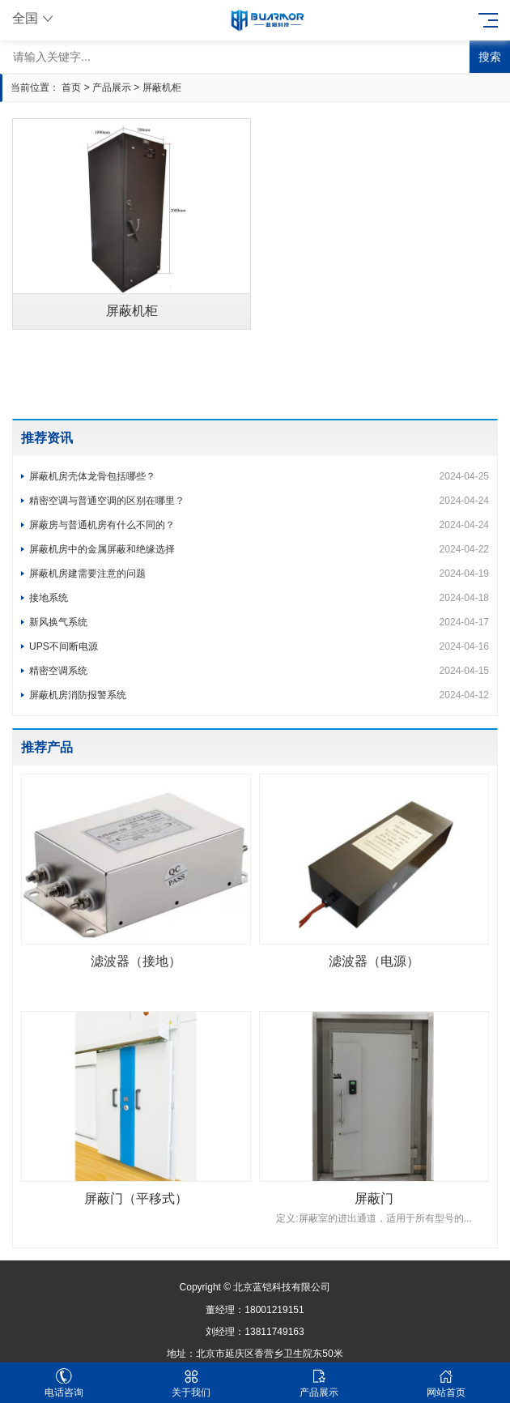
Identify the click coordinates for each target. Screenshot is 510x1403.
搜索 (489, 56)
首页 (71, 87)
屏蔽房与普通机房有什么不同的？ (259, 525)
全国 (34, 18)
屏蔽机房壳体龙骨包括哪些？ (259, 476)
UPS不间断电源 (259, 646)
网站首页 (447, 1383)
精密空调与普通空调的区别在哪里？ (259, 500)
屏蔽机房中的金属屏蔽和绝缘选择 (259, 549)
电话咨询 (64, 1383)
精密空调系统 (259, 671)
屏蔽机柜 (161, 87)
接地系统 (259, 598)
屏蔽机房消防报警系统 (259, 695)
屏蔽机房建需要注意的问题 (259, 573)
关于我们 (192, 1383)
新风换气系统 (259, 622)
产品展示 (111, 87)
